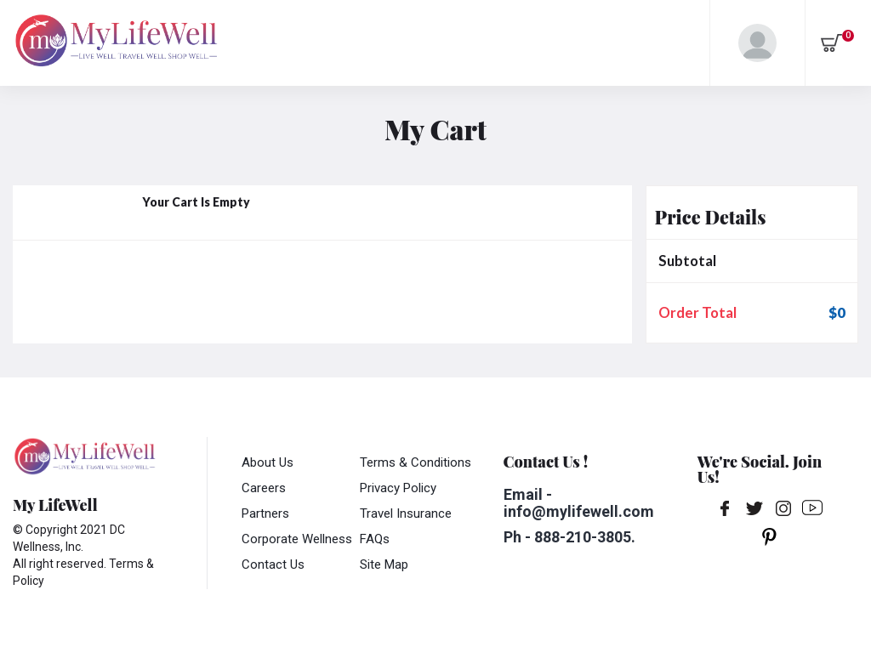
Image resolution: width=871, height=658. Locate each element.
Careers (264, 488)
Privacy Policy (398, 488)
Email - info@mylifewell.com (579, 502)
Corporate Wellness (297, 539)
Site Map (384, 564)
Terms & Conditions (415, 462)
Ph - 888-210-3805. (569, 537)
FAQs (375, 539)
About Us (267, 462)
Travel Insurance (406, 513)
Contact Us (273, 564)
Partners (265, 513)
